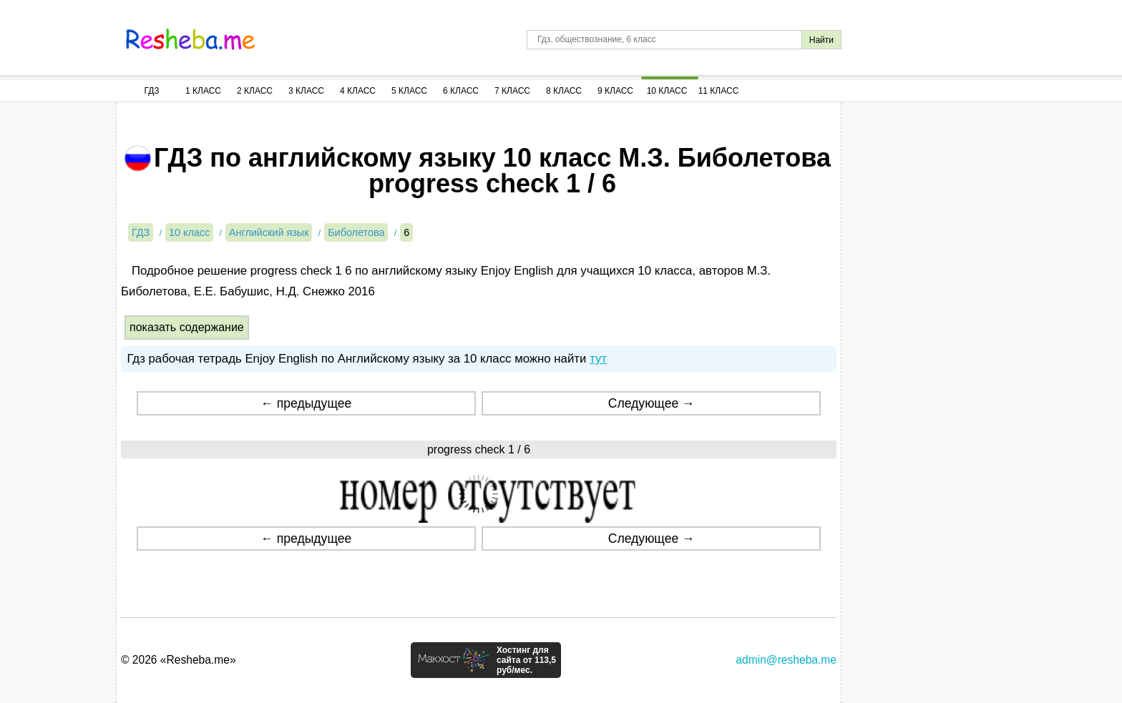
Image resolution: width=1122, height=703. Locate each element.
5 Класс (409, 91)
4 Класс (358, 91)
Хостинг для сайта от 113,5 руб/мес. (526, 660)
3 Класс (306, 91)
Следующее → (651, 403)
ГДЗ (151, 91)
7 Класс (512, 91)
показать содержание (187, 327)
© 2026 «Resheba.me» (178, 660)
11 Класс (718, 91)
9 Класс (615, 91)
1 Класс (203, 91)
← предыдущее (305, 403)
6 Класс (461, 91)
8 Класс (564, 91)
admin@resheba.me (786, 660)
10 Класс (667, 91)
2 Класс (255, 91)
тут (598, 358)
